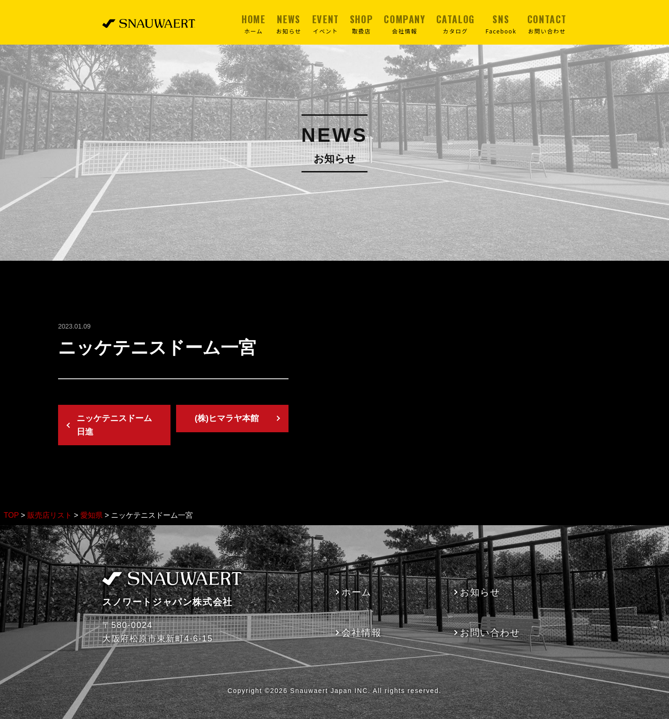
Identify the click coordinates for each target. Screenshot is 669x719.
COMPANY (404, 23)
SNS (501, 23)
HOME (253, 23)
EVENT (325, 23)
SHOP (361, 23)
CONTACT (547, 23)
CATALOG (455, 23)
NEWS (289, 23)
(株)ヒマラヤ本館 (227, 418)
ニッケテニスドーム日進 (114, 425)
